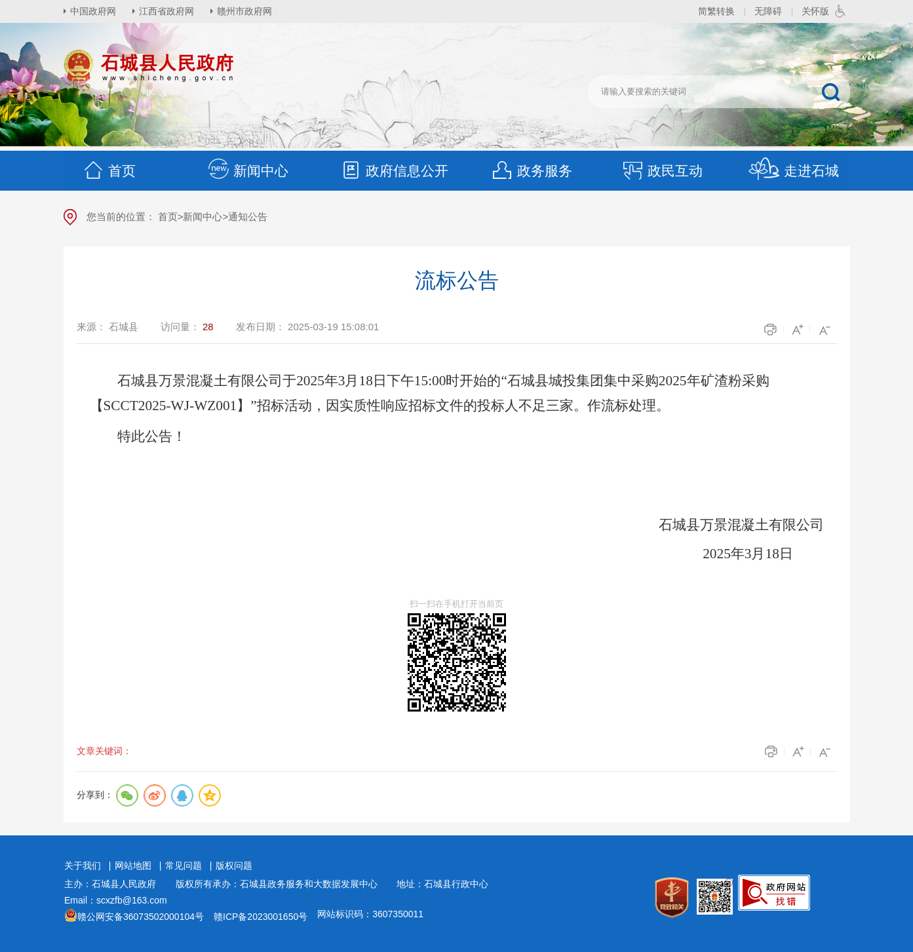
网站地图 (133, 865)
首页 (109, 171)
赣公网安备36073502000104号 (140, 916)
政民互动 (662, 171)
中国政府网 (93, 11)
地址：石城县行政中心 (442, 884)
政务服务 (531, 171)
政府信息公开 (394, 171)
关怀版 (815, 11)
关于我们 (82, 865)
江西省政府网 (166, 11)
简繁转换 (716, 11)
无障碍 (768, 11)
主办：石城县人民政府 (114, 884)
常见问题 (183, 865)
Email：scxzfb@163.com (115, 900)
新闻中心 (247, 171)
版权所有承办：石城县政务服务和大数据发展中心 (281, 884)
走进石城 (793, 171)
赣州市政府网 (244, 11)
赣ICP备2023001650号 (260, 916)
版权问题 (234, 865)
